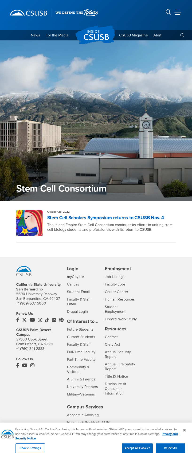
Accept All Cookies (137, 450)
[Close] (184, 432)
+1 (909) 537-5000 (31, 303)
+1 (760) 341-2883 (30, 348)
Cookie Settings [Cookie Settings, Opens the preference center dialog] (30, 450)
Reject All (170, 450)
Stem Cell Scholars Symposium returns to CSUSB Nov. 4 (105, 218)
